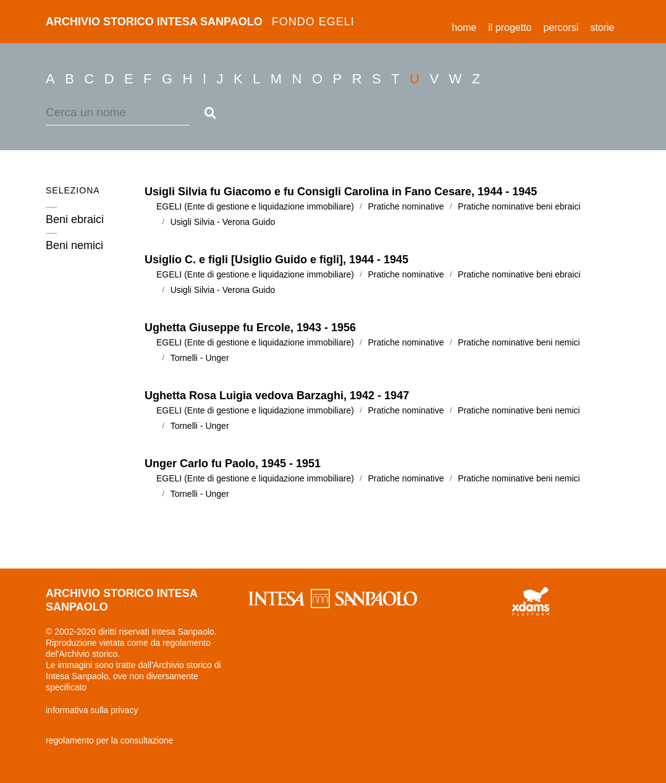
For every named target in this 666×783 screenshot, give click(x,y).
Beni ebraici (75, 218)
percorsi (560, 27)
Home (467, 26)
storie (602, 27)
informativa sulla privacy (92, 710)
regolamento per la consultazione (109, 740)
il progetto (509, 27)
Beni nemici (74, 244)
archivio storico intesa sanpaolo (200, 21)
